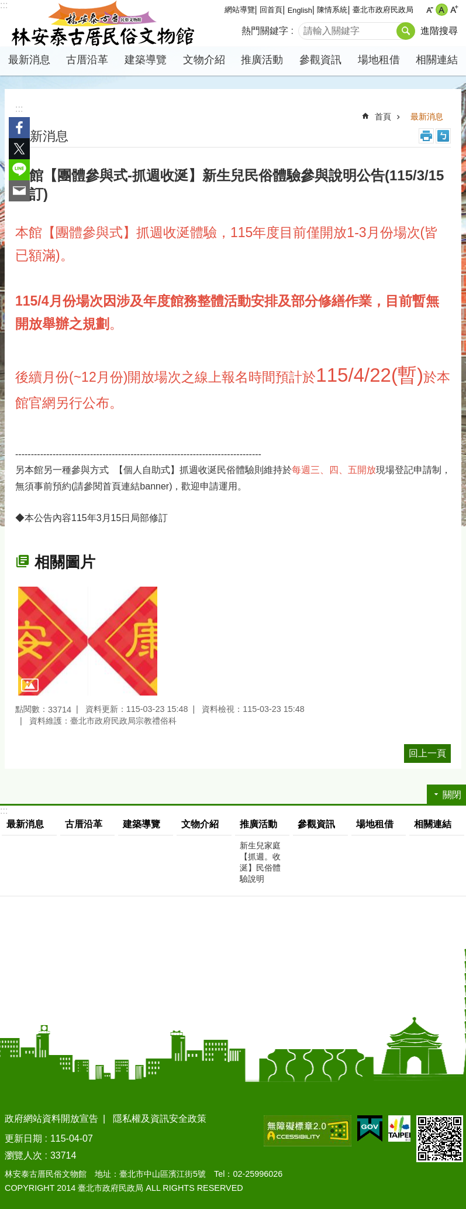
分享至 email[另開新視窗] (19, 190)
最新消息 (29, 60)
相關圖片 (64, 562)
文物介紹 (204, 60)
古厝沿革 (87, 60)
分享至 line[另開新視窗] (19, 169)
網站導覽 (240, 9)
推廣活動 (262, 60)
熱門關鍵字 (264, 31)
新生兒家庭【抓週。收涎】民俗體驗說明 (260, 862)
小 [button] (429, 10)
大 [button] (454, 10)
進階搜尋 (439, 31)
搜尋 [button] (405, 31)
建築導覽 (146, 60)
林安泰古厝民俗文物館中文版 (102, 23)
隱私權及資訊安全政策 (159, 1119)
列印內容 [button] (426, 135)
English (300, 10)
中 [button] (442, 10)
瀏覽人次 (23, 1155)
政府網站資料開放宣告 (51, 1119)
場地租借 (379, 60)
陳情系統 (332, 9)
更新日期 (23, 1138)
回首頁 (271, 9)
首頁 (383, 116)
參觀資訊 (320, 60)
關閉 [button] (452, 795)
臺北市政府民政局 (383, 9)
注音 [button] (443, 135)
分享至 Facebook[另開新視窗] (19, 127)
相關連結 (437, 60)
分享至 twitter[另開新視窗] (19, 148)
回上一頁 (427, 753)
